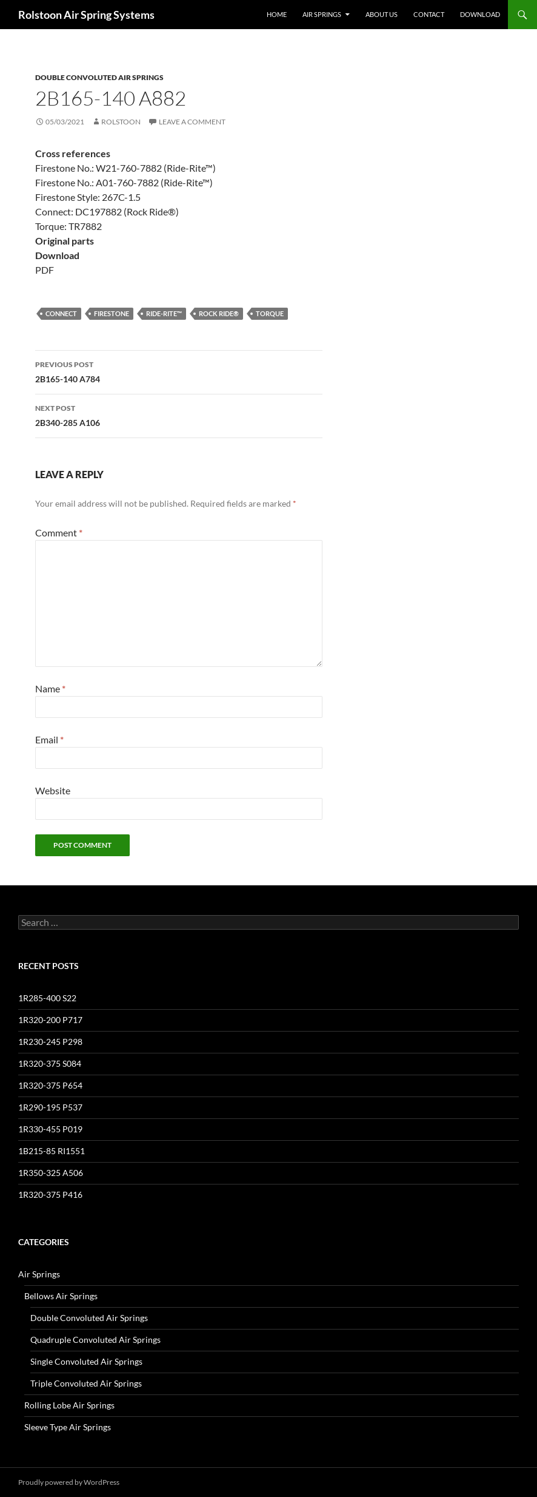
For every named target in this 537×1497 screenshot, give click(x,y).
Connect (61, 313)
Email (49, 739)
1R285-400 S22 (47, 998)
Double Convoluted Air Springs (99, 77)
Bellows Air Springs (61, 1296)
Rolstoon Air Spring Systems (86, 14)
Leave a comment (192, 121)
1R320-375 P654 (50, 1085)
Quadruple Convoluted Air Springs (95, 1339)
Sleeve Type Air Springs (67, 1427)
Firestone (111, 313)
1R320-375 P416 (50, 1194)
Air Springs (321, 14)
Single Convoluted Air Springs (86, 1361)
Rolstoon (121, 121)
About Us (381, 14)
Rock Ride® (219, 313)
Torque (270, 313)
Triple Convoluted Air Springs (86, 1383)
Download (480, 14)
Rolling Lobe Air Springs (69, 1405)
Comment (58, 532)
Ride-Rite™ (164, 313)
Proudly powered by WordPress (68, 1482)
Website (52, 790)
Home (277, 14)
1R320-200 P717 (50, 1020)
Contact (428, 14)
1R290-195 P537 (50, 1107)
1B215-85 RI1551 (51, 1151)
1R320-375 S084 (49, 1063)
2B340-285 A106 (178, 414)
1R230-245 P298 (50, 1041)
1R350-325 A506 (50, 1173)
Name (50, 688)
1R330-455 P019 (50, 1129)
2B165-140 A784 (178, 370)
